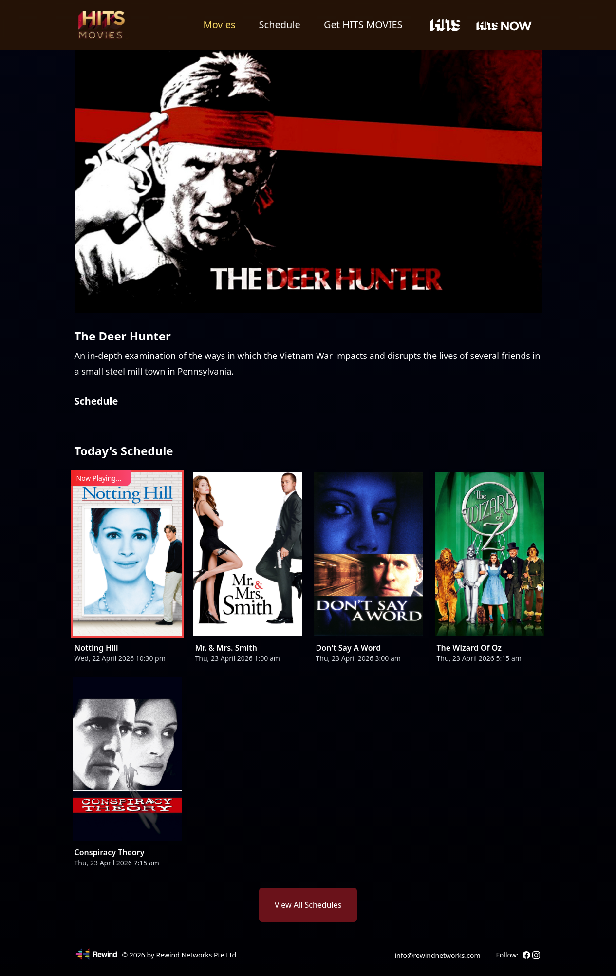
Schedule (279, 24)
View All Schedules (308, 905)
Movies (220, 24)
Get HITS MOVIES (363, 24)
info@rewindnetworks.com (437, 955)
